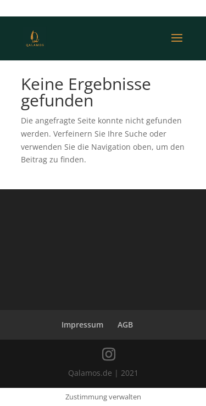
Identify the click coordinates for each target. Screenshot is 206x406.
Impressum (82, 324)
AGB (125, 324)
